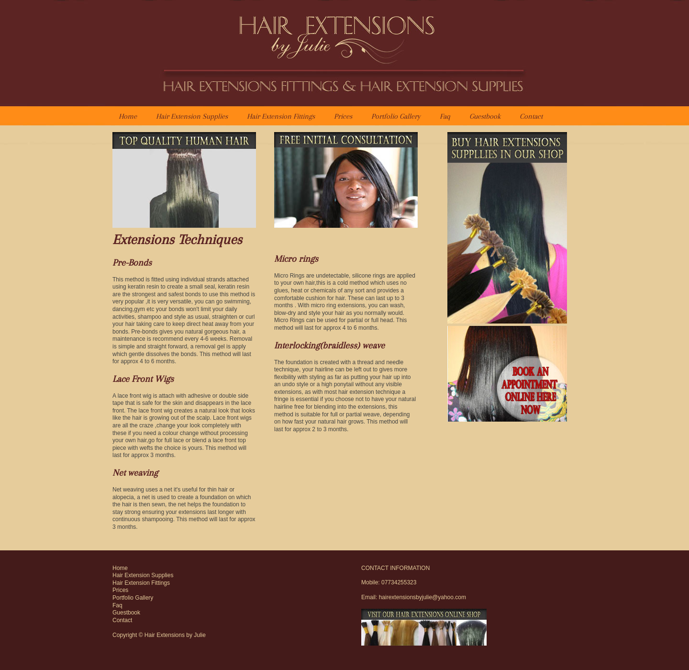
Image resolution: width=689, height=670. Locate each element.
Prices (343, 116)
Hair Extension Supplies (192, 116)
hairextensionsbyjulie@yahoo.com (422, 597)
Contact (531, 116)
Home (128, 116)
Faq (445, 116)
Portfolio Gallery (396, 116)
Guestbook (484, 116)
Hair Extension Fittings (281, 116)
